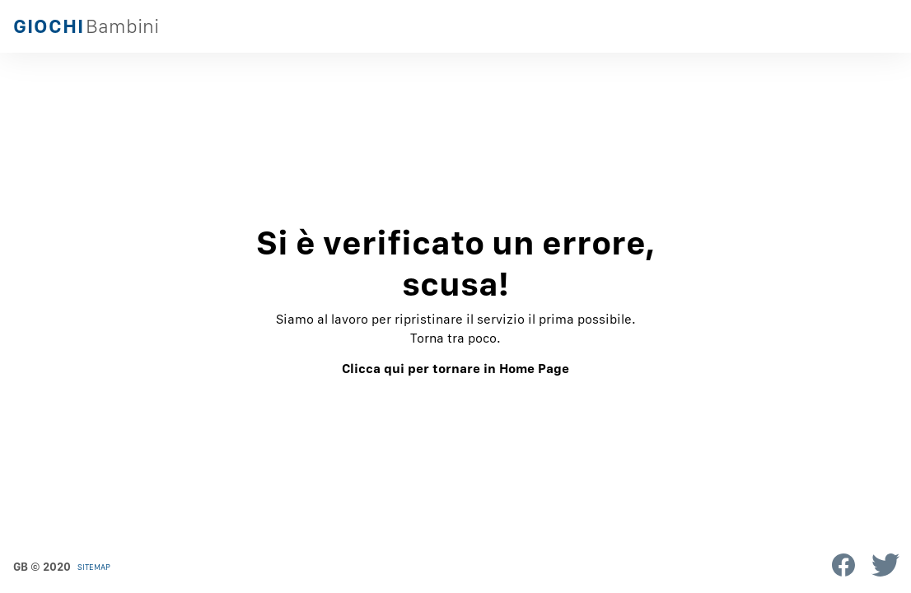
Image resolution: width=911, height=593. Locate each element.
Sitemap (93, 567)
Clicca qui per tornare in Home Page (455, 368)
